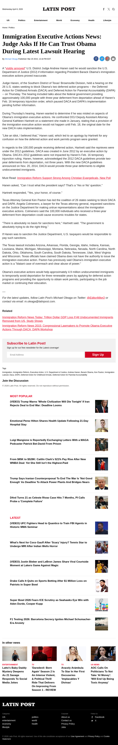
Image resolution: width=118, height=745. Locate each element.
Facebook (99, 717)
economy (6, 724)
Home (4, 28)
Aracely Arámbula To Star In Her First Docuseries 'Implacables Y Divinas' (73, 675)
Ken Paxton (99, 372)
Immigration (7, 372)
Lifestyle (107, 20)
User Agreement (77, 736)
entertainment (9, 720)
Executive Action (37, 372)
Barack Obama (87, 372)
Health (91, 20)
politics (35, 717)
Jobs (63, 727)
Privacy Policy (68, 724)
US (8, 20)
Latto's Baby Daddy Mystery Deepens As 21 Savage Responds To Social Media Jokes (14, 675)
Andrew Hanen (74, 372)
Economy (75, 20)
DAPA (17, 375)
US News (95, 665)
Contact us (66, 720)
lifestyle (6, 727)
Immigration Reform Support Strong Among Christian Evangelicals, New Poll (64, 178)
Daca (12, 375)
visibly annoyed (15, 68)
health (35, 724)
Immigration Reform (21, 372)
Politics (21, 20)
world (34, 720)
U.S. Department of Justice (56, 372)
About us (65, 717)
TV (33, 665)
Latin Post (59, 9)
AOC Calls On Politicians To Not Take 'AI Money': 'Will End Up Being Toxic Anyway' (102, 675)
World (59, 20)
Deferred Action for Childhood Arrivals (36, 375)
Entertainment (40, 20)
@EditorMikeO (96, 297)
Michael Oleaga (11, 59)
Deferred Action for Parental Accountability (70, 375)
